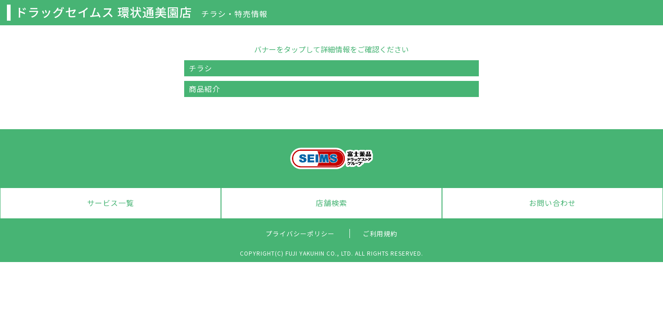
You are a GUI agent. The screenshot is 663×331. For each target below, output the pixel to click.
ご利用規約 (380, 233)
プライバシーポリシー (300, 233)
